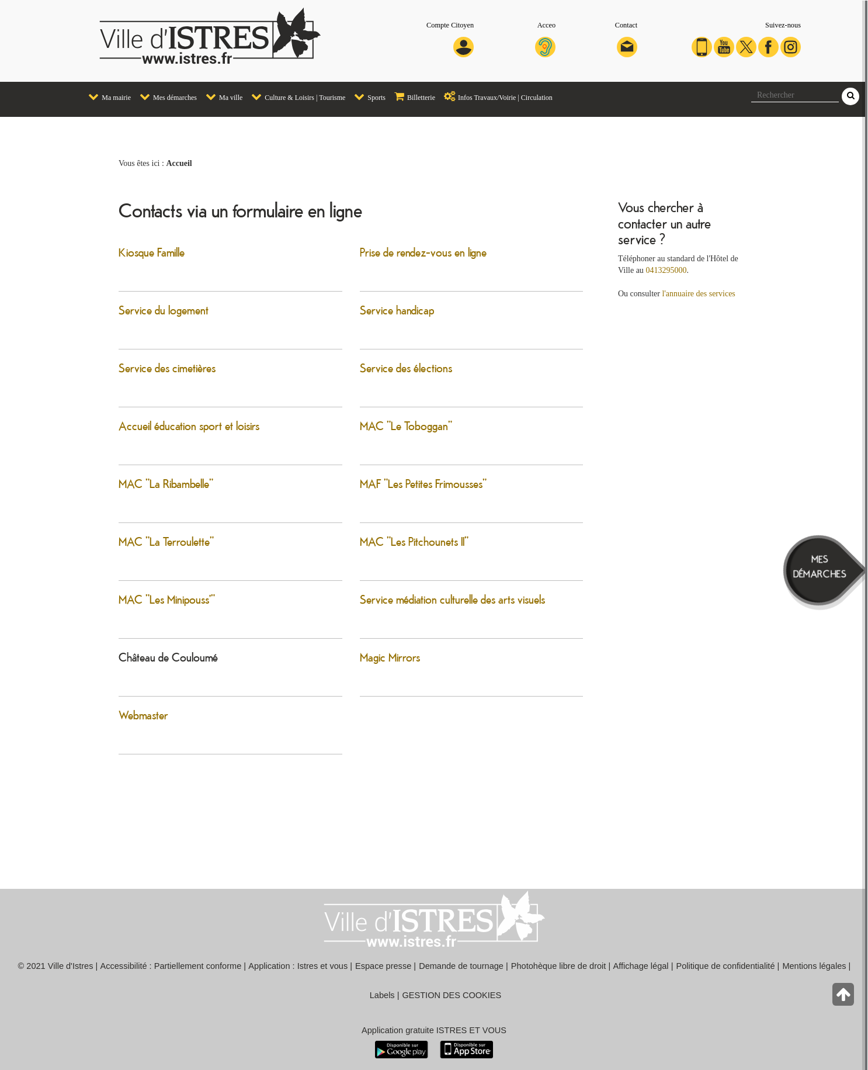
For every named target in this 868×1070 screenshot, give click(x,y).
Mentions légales (814, 966)
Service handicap (397, 310)
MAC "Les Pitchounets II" (414, 541)
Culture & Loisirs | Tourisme (295, 96)
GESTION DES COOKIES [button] (452, 995)
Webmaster (143, 715)
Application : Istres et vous (298, 966)
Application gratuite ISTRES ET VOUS (434, 1030)
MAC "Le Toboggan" (406, 425)
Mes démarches (165, 96)
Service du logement (164, 310)
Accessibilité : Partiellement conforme (171, 966)
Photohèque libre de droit (558, 966)
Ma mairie (106, 96)
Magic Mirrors (390, 657)
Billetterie (411, 96)
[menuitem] (105, 97)
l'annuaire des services (698, 293)
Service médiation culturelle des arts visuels (452, 599)
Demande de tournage (461, 966)
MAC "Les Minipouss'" (167, 599)
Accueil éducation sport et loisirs (189, 425)
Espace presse (383, 966)
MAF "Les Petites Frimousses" (423, 483)
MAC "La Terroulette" (166, 541)
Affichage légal (640, 966)
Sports (367, 96)
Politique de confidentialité (725, 966)
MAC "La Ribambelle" (166, 483)
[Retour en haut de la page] (844, 997)
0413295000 (665, 270)
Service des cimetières (167, 368)
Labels (382, 995)
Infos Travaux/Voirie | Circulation (495, 96)
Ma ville (221, 96)
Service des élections (406, 368)
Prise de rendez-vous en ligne (423, 252)
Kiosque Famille (152, 252)
